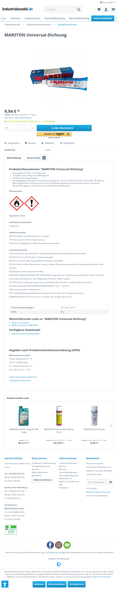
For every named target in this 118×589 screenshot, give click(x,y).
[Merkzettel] (99, 9)
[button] (54, 135)
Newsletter (36, 475)
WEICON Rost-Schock (94, 429)
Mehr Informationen (102, 576)
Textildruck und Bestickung (43, 463)
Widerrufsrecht (65, 478)
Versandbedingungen (68, 472)
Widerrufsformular (40, 472)
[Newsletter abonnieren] (110, 482)
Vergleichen (12, 143)
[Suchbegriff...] (63, 9)
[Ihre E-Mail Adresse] (97, 482)
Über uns (63, 469)
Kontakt (35, 469)
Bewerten (48, 143)
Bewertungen (36, 158)
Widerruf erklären (42, 479)
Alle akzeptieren (56, 584)
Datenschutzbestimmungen (98, 492)
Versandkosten (51, 552)
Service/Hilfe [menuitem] (107, 2)
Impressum (64, 487)
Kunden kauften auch (18, 398)
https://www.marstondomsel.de (23, 377)
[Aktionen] (15, 18)
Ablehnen (39, 584)
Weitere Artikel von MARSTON (23, 325)
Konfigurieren (76, 584)
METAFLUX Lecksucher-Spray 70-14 (58, 431)
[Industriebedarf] (102, 18)
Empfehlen (67, 143)
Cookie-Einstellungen (68, 463)
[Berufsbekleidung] (79, 18)
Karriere (62, 466)
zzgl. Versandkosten (23, 117)
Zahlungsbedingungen (69, 475)
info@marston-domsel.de (20, 380)
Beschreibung (14, 157)
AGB (61, 484)
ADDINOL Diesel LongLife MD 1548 (23, 431)
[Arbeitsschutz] (32, 18)
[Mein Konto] (106, 9)
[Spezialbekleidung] (54, 18)
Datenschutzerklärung (69, 481)
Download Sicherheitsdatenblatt (24, 333)
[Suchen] (79, 9)
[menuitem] (63, 9)
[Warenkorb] (113, 9)
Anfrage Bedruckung (41, 466)
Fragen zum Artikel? (19, 322)
